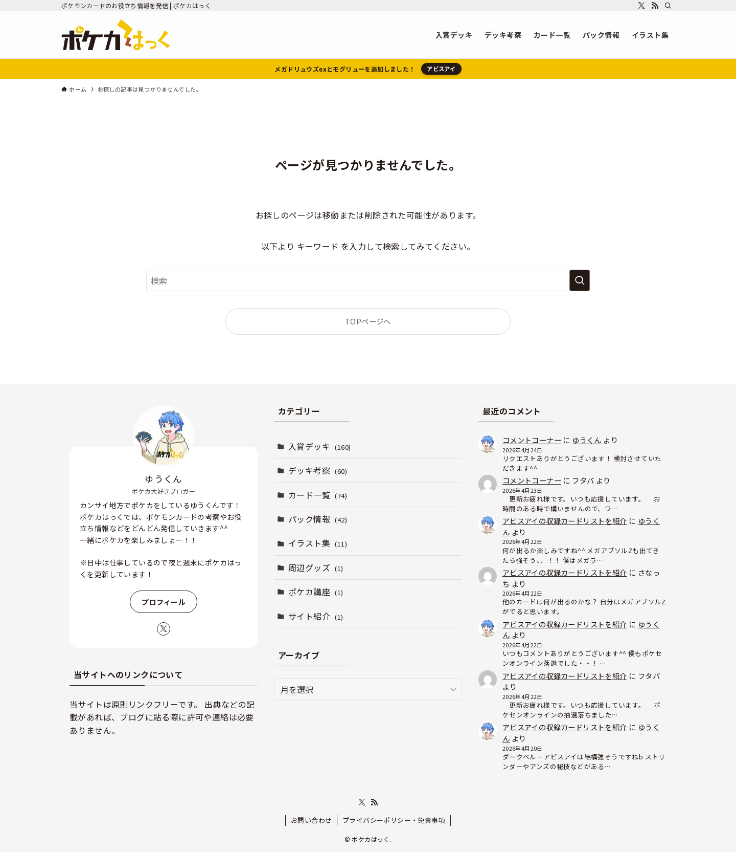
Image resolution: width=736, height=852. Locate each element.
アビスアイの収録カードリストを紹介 (564, 520)
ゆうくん (587, 439)
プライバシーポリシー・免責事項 (393, 820)
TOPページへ (368, 321)
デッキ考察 (317, 470)
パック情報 (317, 519)
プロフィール (164, 602)
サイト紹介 (315, 616)
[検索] (668, 5)
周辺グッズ (315, 567)
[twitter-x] (641, 5)
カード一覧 (317, 495)
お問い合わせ (311, 820)
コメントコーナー (531, 439)
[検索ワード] (368, 280)
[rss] (654, 5)
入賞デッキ (319, 446)
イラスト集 (317, 543)
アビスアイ (441, 68)
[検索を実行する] (579, 280)
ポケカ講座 (315, 591)
